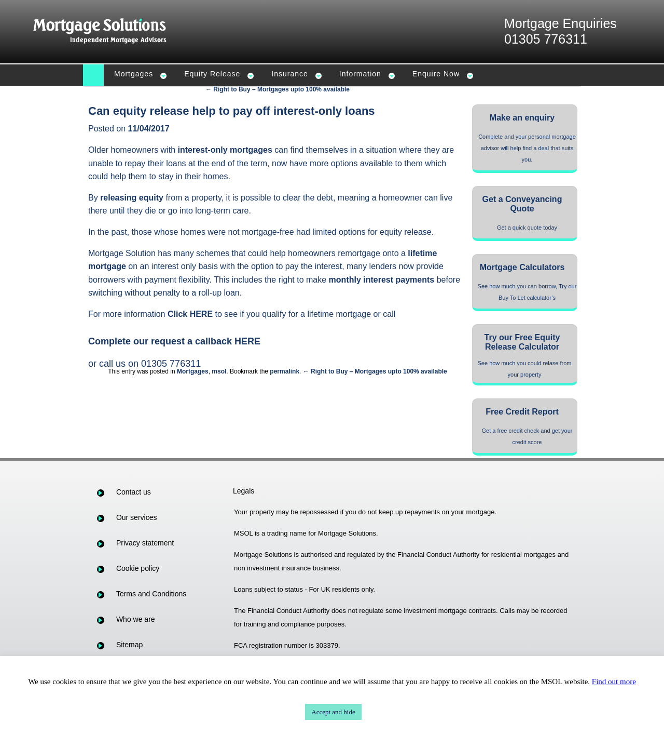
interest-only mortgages (225, 149)
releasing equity (131, 197)
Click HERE (190, 314)
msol (219, 371)
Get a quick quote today (527, 227)
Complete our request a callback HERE (174, 341)
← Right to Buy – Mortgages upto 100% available (277, 89)
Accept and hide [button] (333, 712)
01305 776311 (545, 39)
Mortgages (193, 371)
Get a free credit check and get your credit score (527, 436)
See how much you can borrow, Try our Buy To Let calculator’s (527, 292)
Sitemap (129, 644)
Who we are (135, 619)
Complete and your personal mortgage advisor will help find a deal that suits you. (527, 148)
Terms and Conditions (151, 594)
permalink (284, 371)
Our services (136, 517)
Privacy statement (145, 543)
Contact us (133, 492)
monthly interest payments (382, 279)
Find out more (614, 681)
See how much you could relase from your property (525, 369)
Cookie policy (137, 568)
